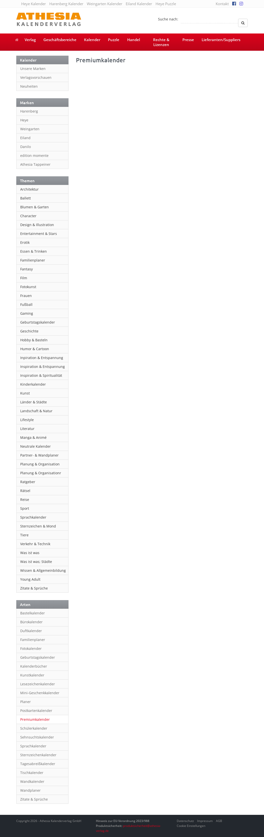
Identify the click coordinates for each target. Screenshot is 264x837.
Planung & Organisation (40, 464)
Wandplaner (30, 790)
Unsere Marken (33, 68)
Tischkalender (31, 772)
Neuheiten (29, 86)
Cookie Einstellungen (191, 826)
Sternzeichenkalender (38, 755)
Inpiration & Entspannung (41, 357)
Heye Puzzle (166, 3)
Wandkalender (32, 781)
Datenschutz (185, 821)
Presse (188, 39)
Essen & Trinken (33, 251)
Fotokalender (31, 648)
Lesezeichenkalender (37, 684)
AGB (219, 821)
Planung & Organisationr (40, 473)
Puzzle (113, 39)
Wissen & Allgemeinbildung (43, 570)
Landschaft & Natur (36, 411)
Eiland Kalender (139, 3)
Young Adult (30, 579)
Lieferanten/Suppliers (221, 39)
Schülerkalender (33, 728)
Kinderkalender (33, 384)
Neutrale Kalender (35, 446)
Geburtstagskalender (37, 322)
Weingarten (29, 129)
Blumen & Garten (34, 207)
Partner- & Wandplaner (39, 455)
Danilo (25, 146)
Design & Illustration (37, 224)
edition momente (34, 155)
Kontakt (222, 3)
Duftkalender (31, 630)
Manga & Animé (33, 437)
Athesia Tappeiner (35, 164)
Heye (24, 120)
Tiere (24, 535)
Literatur (27, 428)
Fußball (26, 304)
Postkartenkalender (36, 710)
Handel (133, 39)
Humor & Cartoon (34, 348)
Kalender (92, 39)
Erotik (25, 242)
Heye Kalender (33, 3)
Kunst (25, 393)
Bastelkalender (32, 613)
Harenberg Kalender (66, 3)
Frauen (26, 295)
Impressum (205, 821)
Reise (24, 499)
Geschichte (29, 331)
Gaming (26, 313)
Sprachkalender (33, 517)
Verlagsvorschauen (36, 77)
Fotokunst (28, 286)
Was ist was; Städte (36, 561)
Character (28, 215)
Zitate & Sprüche (34, 588)
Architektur (29, 189)
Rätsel (25, 490)
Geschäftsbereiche (59, 39)
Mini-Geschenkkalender (39, 692)
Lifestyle (27, 419)
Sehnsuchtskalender (37, 737)
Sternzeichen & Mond (38, 526)
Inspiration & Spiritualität (41, 375)
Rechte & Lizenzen (161, 42)
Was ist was (29, 552)
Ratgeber (27, 481)
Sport (24, 508)
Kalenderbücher (33, 666)
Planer (25, 701)
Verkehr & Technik (35, 544)
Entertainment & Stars (38, 233)
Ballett (25, 198)
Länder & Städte (33, 402)
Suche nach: (168, 19)
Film (23, 278)
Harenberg (29, 111)
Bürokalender (31, 622)
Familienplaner (32, 260)
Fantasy (26, 269)
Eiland (25, 137)
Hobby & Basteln (34, 340)
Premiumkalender (35, 719)
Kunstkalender (32, 675)
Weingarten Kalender (104, 3)
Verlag (30, 39)
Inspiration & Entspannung (42, 366)
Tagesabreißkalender (37, 763)
